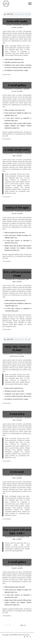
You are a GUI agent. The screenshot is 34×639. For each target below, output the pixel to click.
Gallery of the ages (17, 207)
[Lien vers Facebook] (30, 636)
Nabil (21, 27)
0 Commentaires (17, 25)
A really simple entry (17, 149)
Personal (14, 27)
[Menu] (28, 3)
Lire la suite (7, 74)
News (27, 25)
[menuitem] (28, 3)
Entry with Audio (17, 21)
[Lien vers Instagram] (27, 636)
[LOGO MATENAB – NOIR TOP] (14, 3)
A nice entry (17, 414)
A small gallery (17, 85)
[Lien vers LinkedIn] (24, 636)
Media (29, 153)
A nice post (17, 471)
